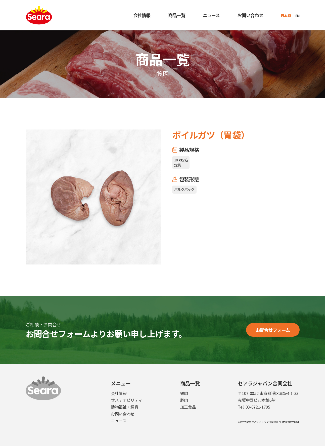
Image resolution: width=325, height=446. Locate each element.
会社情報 (141, 15)
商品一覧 (176, 15)
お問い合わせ (250, 15)
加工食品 (188, 407)
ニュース (211, 15)
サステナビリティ (126, 400)
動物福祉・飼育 (124, 407)
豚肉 (184, 400)
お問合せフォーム (273, 330)
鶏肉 (184, 393)
